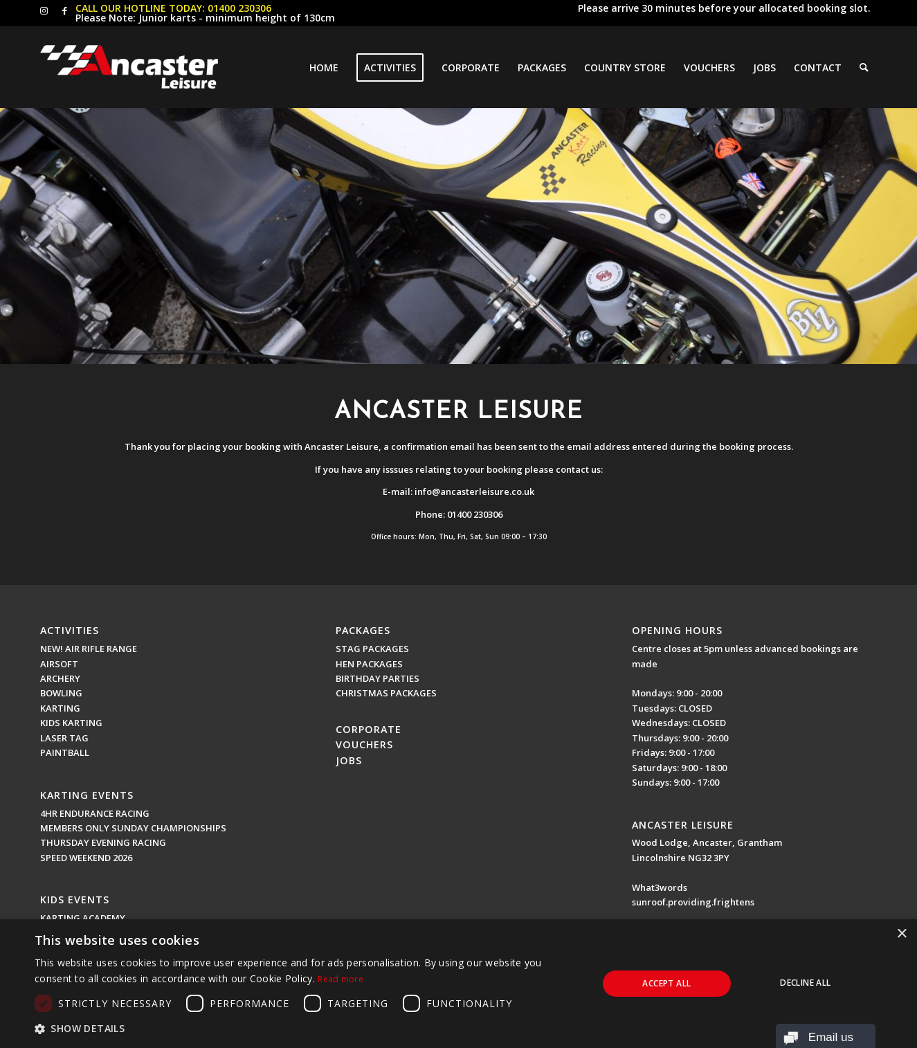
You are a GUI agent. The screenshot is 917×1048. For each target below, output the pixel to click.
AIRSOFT (59, 664)
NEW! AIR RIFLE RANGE (88, 648)
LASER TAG (64, 738)
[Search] (864, 67)
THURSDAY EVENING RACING (103, 842)
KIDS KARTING (71, 722)
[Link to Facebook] (65, 10)
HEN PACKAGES (369, 664)
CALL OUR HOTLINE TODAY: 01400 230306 (173, 8)
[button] (308, 1029)
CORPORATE (368, 729)
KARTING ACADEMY (82, 918)
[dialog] (458, 983)
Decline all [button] (805, 982)
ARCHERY (60, 678)
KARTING (60, 708)
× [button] (901, 934)
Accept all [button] (666, 983)
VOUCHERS (364, 744)
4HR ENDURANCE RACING (94, 813)
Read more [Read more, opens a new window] (340, 979)
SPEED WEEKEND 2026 (86, 857)
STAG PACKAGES (372, 648)
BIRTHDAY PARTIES (377, 678)
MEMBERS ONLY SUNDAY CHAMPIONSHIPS (133, 828)
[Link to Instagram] (44, 10)
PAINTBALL (64, 752)
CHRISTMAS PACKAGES (386, 693)
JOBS (349, 760)
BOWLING (61, 693)
